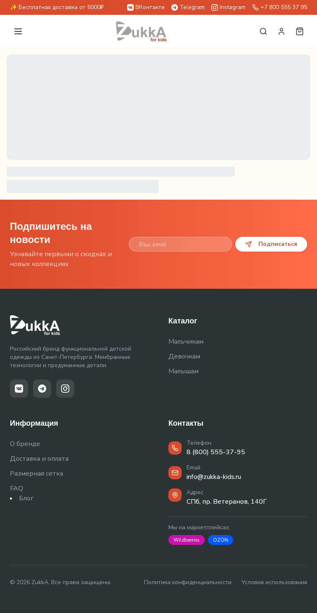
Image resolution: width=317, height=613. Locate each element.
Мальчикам (185, 341)
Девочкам (184, 356)
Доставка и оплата (39, 458)
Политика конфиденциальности (188, 582)
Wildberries (186, 540)
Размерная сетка (36, 473)
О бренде (25, 443)
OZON (220, 540)
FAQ (16, 488)
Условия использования (274, 582)
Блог (26, 498)
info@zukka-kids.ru (214, 476)
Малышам (183, 371)
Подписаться (271, 244)
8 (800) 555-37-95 (216, 452)
